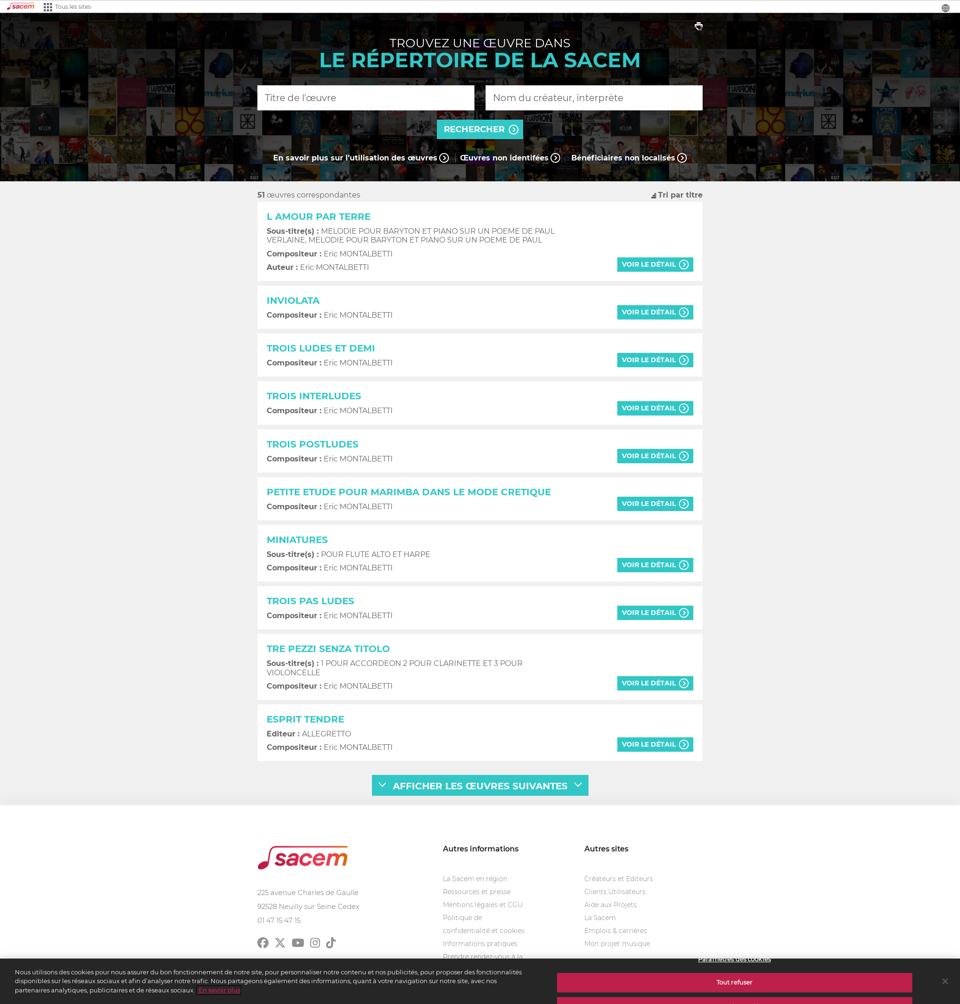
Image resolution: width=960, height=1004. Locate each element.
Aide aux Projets (610, 905)
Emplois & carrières (615, 931)
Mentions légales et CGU (483, 905)
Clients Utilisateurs (615, 892)
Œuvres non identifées (504, 157)
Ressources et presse (477, 892)
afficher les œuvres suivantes (480, 786)
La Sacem (600, 918)
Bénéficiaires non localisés (623, 157)
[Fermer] (945, 985)
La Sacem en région (475, 879)
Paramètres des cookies (734, 963)
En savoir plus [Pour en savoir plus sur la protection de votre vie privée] (218, 994)
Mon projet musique (617, 944)
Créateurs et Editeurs (618, 879)
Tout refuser (735, 987)
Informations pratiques (480, 944)
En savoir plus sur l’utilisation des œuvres (355, 157)
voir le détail (649, 264)
